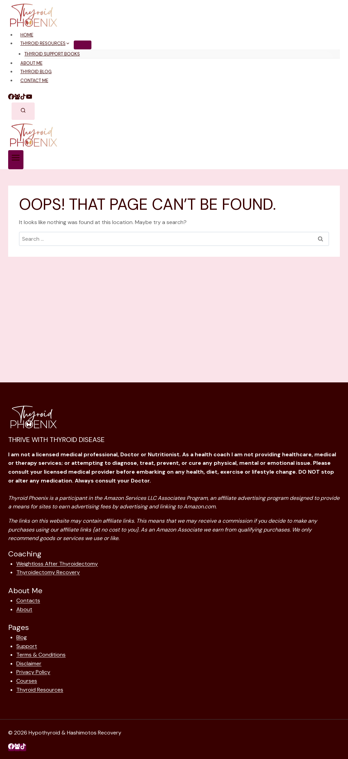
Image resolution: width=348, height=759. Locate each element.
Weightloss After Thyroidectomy (57, 563)
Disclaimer (28, 663)
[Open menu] (15, 159)
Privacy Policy (33, 672)
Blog (21, 637)
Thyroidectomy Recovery (48, 572)
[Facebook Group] (17, 97)
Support (26, 646)
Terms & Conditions (41, 654)
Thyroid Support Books (52, 54)
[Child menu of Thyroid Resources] (82, 45)
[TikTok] (23, 97)
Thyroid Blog (36, 72)
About (24, 609)
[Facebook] (11, 97)
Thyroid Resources (39, 689)
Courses (26, 680)
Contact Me (34, 80)
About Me (31, 63)
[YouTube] (29, 97)
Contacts (28, 600)
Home (26, 35)
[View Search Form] (23, 111)
